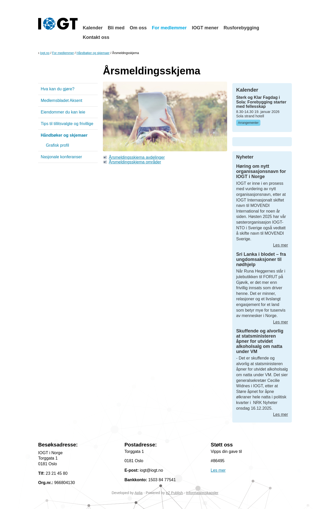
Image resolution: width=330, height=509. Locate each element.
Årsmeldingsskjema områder (135, 162)
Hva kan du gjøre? (58, 89)
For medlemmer (169, 27)
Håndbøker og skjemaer (93, 53)
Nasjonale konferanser (61, 157)
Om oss (138, 27)
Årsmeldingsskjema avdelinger (137, 157)
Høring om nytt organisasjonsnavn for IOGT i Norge (261, 171)
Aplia (139, 493)
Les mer (280, 245)
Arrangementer (248, 123)
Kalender (93, 27)
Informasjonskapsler (202, 493)
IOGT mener (205, 27)
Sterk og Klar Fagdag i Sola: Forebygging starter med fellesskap (261, 102)
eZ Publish (174, 493)
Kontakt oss (96, 37)
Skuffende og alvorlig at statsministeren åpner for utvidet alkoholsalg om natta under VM (259, 341)
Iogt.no (45, 53)
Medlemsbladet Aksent (61, 100)
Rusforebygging (241, 27)
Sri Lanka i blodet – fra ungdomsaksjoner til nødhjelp (261, 259)
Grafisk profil (57, 145)
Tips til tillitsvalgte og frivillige (67, 123)
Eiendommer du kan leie (63, 112)
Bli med (116, 27)
